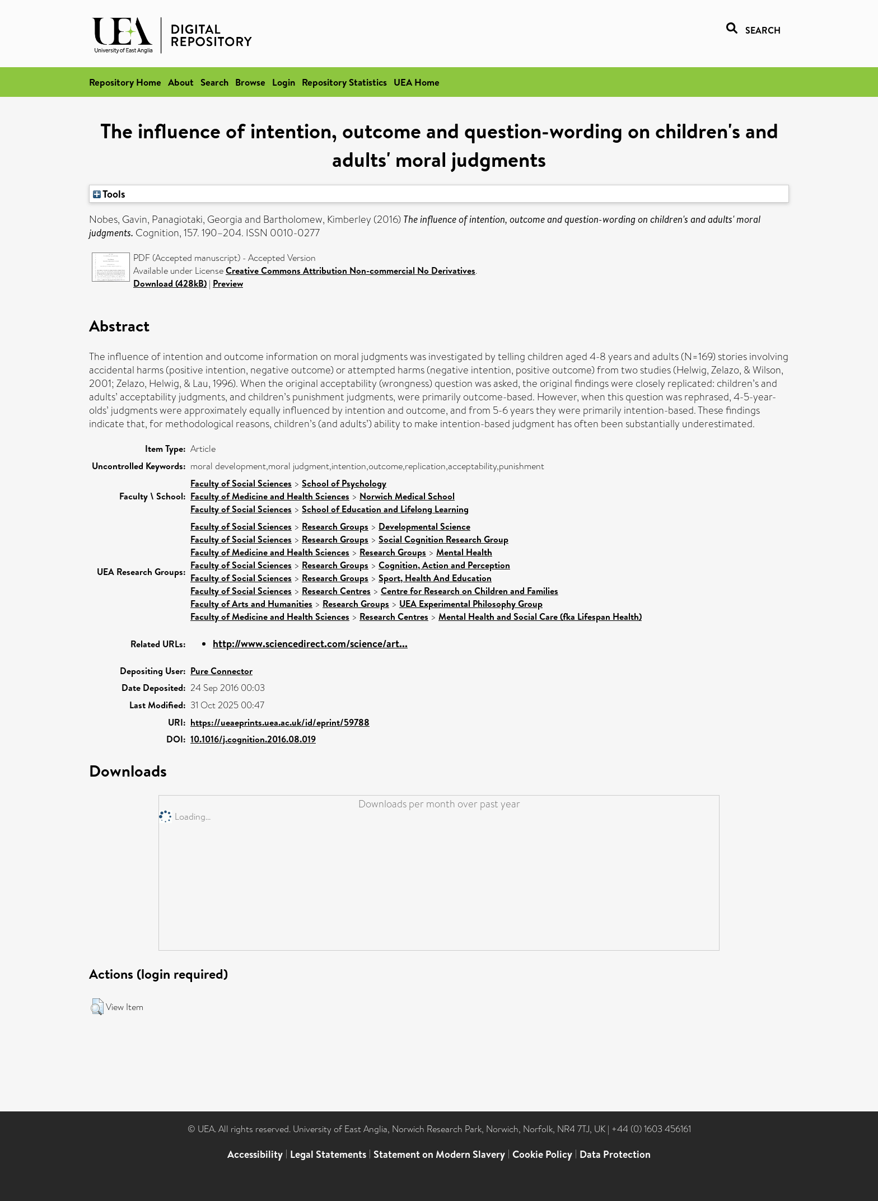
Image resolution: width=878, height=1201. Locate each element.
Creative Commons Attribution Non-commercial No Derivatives (350, 270)
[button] (97, 1006)
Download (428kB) (170, 283)
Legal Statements (328, 1154)
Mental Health (464, 552)
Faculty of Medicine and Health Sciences (269, 496)
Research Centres (336, 591)
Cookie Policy (542, 1154)
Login (283, 82)
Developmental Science (424, 526)
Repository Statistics (344, 82)
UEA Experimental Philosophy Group (471, 603)
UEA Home (417, 82)
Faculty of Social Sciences (241, 483)
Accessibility (255, 1154)
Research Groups (335, 526)
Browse (250, 82)
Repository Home (125, 82)
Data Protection (615, 1154)
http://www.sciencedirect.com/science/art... (310, 644)
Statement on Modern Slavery (439, 1154)
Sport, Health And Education (435, 578)
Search (214, 82)
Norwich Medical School (407, 496)
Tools (109, 193)
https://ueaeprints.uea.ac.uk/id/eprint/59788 (280, 722)
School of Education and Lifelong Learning (385, 509)
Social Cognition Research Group (443, 539)
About (181, 82)
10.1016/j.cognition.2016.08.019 (253, 739)
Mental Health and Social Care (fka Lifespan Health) (540, 616)
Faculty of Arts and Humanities (251, 603)
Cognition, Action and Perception (444, 565)
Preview (228, 283)
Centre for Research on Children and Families (469, 591)
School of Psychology (344, 483)
